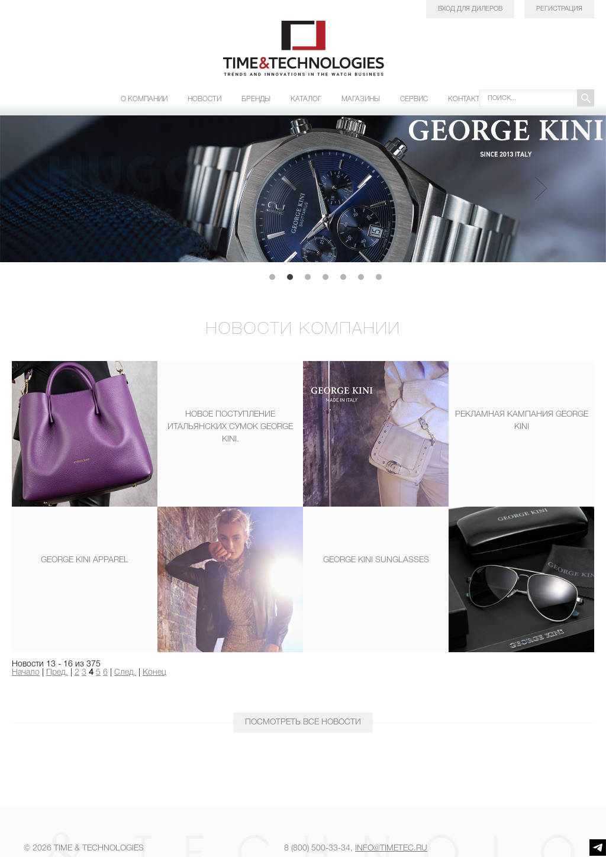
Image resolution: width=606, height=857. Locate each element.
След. (125, 672)
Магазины (360, 99)
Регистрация (559, 9)
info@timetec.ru (391, 848)
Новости (204, 99)
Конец (154, 672)
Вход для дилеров (470, 9)
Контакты (467, 99)
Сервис (414, 99)
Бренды (255, 99)
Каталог (306, 99)
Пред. (57, 672)
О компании (144, 99)
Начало (26, 672)
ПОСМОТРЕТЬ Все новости (303, 722)
